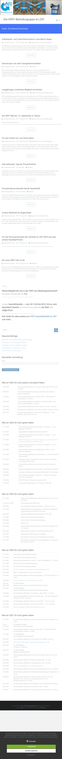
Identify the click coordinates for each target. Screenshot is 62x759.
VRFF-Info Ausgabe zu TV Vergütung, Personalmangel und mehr (31, 569)
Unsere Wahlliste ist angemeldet (16, 213)
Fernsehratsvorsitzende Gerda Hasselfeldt (21, 188)
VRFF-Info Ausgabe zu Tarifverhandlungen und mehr (28, 580)
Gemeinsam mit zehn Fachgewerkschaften (21, 63)
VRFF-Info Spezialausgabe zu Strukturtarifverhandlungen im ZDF (31, 642)
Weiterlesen (31, 55)
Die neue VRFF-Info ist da (13, 260)
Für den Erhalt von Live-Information (18, 138)
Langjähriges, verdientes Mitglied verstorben (22, 89)
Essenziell (31, 741)
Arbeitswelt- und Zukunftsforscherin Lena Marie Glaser (27, 39)
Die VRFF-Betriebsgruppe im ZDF (24, 19)
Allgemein (33, 42)
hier (25, 294)
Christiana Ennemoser (9, 42)
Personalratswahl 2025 (42, 216)
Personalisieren (31, 755)
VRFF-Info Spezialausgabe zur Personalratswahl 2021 (28, 666)
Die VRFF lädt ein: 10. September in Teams (21, 116)
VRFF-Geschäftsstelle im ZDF (43, 316)
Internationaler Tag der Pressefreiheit (19, 164)
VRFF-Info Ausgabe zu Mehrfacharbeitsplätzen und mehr (29, 607)
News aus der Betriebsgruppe (44, 42)
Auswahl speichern (31, 750)
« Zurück (4, 286)
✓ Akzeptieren (31, 746)
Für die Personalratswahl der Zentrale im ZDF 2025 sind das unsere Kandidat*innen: (29, 238)
